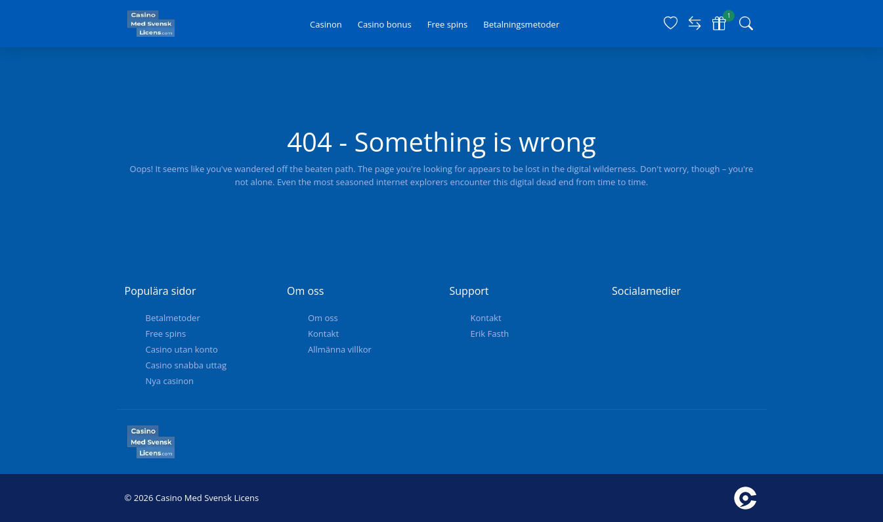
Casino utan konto (182, 349)
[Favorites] (670, 24)
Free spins (166, 333)
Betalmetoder (173, 318)
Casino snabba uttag (186, 365)
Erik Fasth (490, 333)
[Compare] (695, 24)
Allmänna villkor (340, 349)
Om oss (323, 318)
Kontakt (323, 333)
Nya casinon (170, 381)
